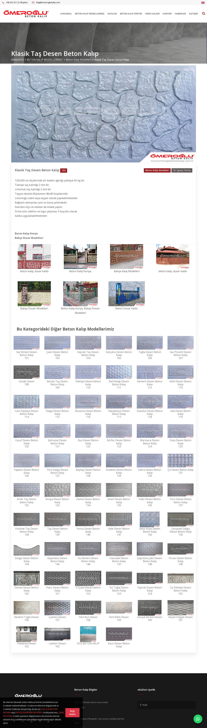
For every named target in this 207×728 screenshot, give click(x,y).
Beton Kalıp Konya (26, 233)
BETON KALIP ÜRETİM (131, 13)
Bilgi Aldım (72, 713)
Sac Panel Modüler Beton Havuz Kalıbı (91, 702)
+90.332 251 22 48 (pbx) (16, 2)
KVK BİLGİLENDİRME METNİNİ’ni (29, 712)
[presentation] (162, 716)
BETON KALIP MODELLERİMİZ (89, 13)
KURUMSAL (66, 13)
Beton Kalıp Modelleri (78, 59)
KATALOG (112, 13)
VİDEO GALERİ (152, 13)
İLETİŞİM (193, 13)
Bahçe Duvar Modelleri (29, 238)
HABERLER (180, 13)
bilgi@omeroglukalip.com (48, 2)
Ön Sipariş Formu (182, 170)
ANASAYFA (17, 59)
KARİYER (167, 13)
